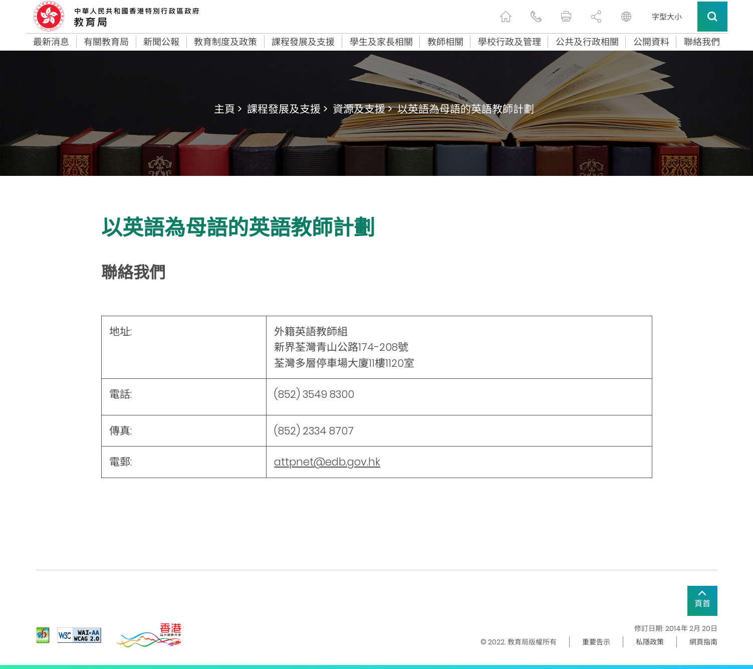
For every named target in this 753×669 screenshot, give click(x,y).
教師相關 (445, 42)
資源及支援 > (362, 109)
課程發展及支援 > (287, 109)
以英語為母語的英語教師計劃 (465, 109)
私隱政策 (650, 642)
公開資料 (651, 42)
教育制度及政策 (225, 42)
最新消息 (51, 42)
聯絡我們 (702, 42)
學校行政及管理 (509, 42)
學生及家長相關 (381, 42)
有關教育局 (106, 42)
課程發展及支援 (303, 42)
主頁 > (228, 109)
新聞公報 (161, 42)
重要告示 (596, 642)
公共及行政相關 (587, 42)
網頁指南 (703, 642)
